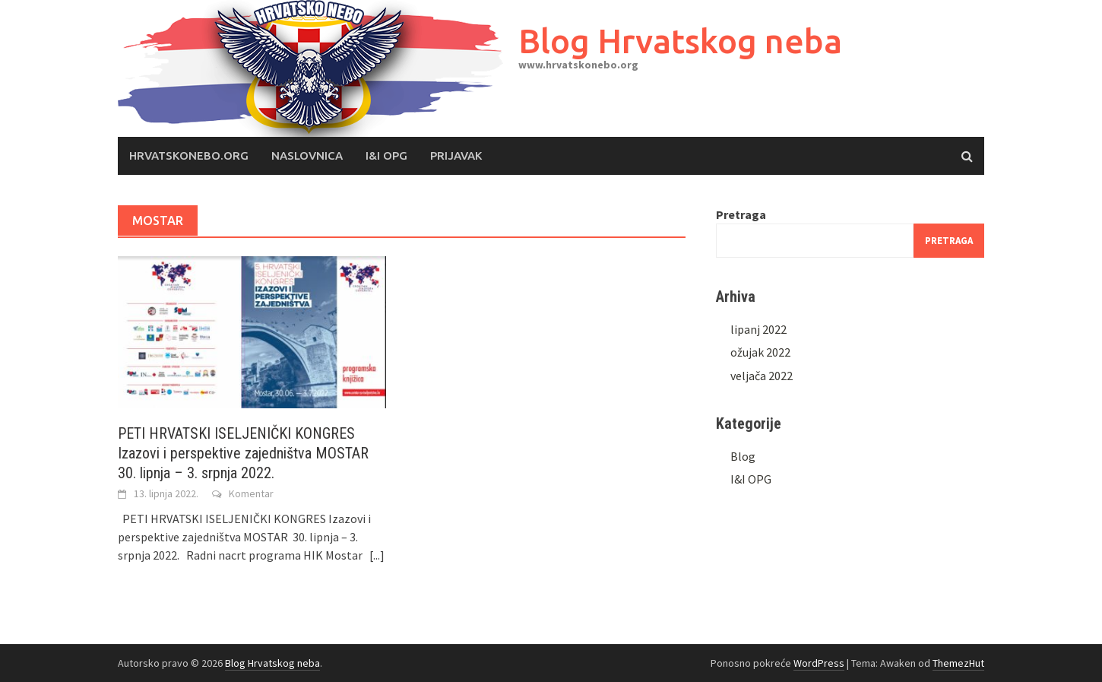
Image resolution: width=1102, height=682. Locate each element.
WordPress (818, 663)
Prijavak (456, 155)
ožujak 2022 (760, 352)
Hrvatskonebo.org (189, 155)
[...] (377, 555)
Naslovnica (307, 155)
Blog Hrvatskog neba (680, 40)
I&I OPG (386, 155)
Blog (742, 456)
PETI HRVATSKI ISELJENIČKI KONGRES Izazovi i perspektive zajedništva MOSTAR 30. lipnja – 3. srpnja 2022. (243, 453)
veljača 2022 (761, 375)
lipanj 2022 (758, 329)
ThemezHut (958, 663)
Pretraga (741, 214)
